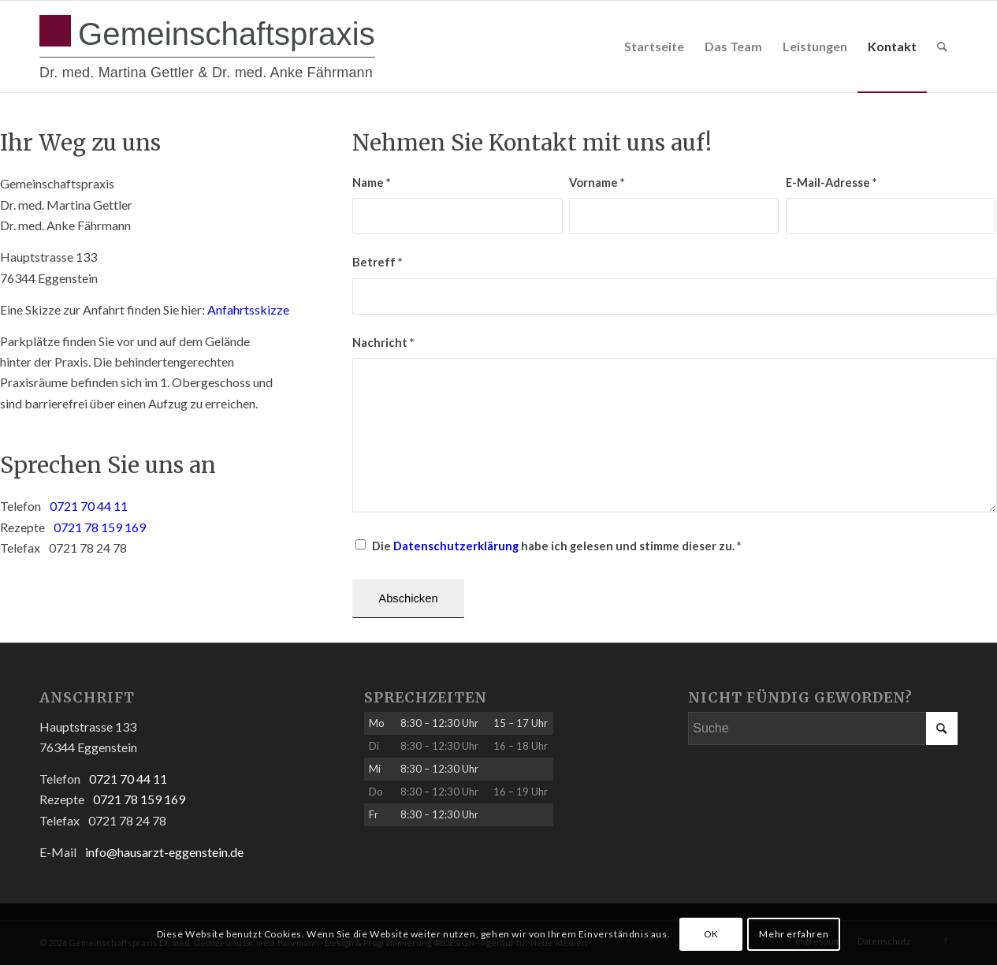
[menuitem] (654, 46)
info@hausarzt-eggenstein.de (164, 851)
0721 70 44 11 (89, 505)
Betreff (377, 262)
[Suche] (942, 46)
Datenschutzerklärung (456, 545)
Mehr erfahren (793, 934)
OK (711, 934)
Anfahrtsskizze (248, 309)
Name (371, 182)
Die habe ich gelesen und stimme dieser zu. (556, 545)
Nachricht (383, 342)
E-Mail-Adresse (831, 182)
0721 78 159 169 (100, 527)
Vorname (596, 182)
